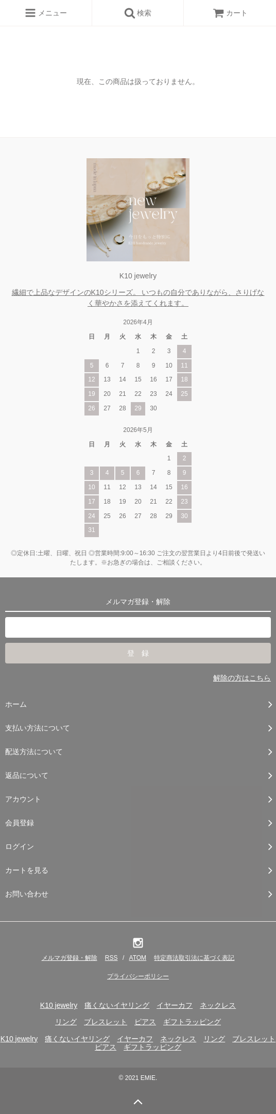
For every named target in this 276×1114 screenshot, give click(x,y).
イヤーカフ (175, 1005)
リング (66, 1022)
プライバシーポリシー (138, 976)
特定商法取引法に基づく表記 (194, 957)
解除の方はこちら (242, 678)
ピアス (145, 1022)
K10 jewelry (58, 1005)
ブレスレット (105, 1022)
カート (230, 13)
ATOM (138, 957)
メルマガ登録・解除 (69, 957)
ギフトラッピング (192, 1022)
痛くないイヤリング (116, 1005)
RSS (111, 957)
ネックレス (218, 1005)
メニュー (46, 13)
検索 (138, 13)
